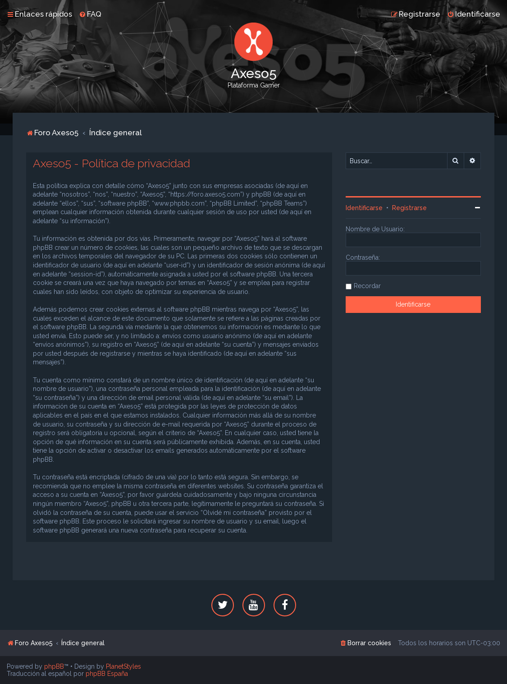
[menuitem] (90, 14)
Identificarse (364, 207)
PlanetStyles (123, 666)
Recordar (367, 285)
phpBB (54, 666)
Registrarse (409, 207)
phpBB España (107, 673)
